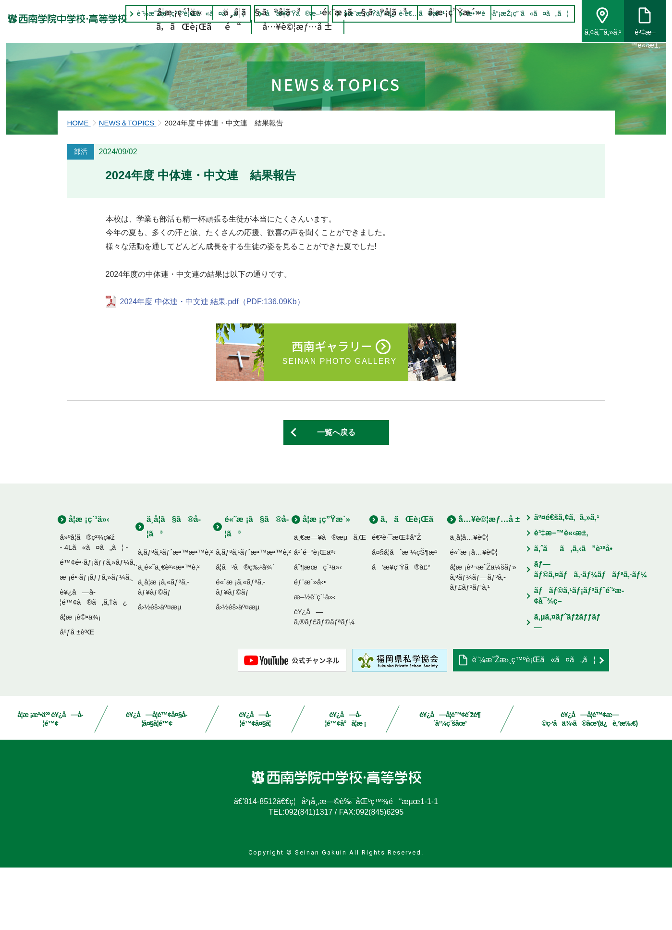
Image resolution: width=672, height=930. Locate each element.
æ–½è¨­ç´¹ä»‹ (315, 659)
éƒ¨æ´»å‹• (310, 644)
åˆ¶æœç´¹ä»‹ (318, 629)
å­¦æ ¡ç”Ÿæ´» (454, 26)
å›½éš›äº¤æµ (162, 669)
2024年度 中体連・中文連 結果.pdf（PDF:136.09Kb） (212, 364)
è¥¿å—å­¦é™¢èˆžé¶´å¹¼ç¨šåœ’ (449, 781)
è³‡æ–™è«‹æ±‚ (561, 595)
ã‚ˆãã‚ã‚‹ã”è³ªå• (576, 611)
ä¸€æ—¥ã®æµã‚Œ (330, 599)
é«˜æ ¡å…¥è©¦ (473, 614)
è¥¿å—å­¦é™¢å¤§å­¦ (255, 781)
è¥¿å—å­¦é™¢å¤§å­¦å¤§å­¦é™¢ (157, 781)
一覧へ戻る (336, 495)
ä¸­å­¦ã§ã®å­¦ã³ (262, 26)
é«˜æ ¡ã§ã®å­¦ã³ (364, 26)
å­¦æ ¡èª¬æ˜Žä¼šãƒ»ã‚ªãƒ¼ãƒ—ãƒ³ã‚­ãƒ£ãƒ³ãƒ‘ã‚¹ (483, 639)
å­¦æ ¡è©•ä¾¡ (80, 679)
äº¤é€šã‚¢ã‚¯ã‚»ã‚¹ (566, 580)
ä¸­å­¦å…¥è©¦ (469, 599)
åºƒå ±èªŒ (77, 694)
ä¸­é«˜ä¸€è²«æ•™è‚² (169, 629)
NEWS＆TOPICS (128, 185)
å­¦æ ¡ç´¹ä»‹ (180, 26)
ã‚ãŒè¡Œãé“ (199, 41)
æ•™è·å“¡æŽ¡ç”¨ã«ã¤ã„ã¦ (511, 13)
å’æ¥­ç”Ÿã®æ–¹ (287, 13)
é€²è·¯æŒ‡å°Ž (396, 599)
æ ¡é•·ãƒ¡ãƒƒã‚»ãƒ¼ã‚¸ (97, 639)
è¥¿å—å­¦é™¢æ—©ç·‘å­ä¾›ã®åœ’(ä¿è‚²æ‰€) (590, 781)
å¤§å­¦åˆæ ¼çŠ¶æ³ (407, 614)
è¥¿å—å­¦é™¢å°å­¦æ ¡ (345, 781)
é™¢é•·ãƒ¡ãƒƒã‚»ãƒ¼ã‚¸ (99, 624)
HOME (79, 185)
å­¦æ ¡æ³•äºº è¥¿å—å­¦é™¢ (50, 781)
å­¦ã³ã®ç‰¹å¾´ (245, 629)
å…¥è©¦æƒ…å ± (298, 41)
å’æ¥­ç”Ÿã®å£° (401, 629)
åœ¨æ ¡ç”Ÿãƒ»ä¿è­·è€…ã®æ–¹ (388, 13)
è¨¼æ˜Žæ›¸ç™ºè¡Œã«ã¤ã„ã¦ (184, 13)
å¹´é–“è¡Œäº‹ (315, 614)
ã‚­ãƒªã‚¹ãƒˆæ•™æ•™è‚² (175, 614)
